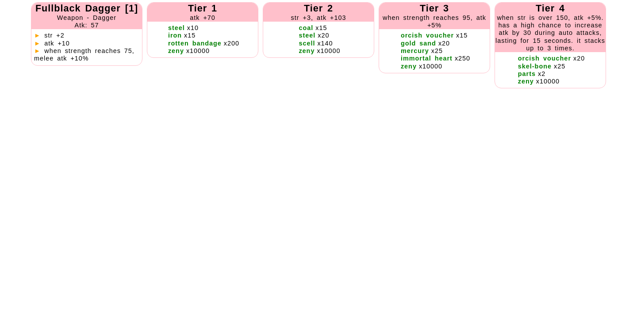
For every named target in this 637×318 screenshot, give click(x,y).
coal (306, 27)
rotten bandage (195, 43)
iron (175, 35)
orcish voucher (427, 35)
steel (176, 27)
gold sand (418, 43)
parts (527, 73)
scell (307, 43)
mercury (415, 50)
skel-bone (535, 66)
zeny (176, 50)
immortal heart (427, 58)
